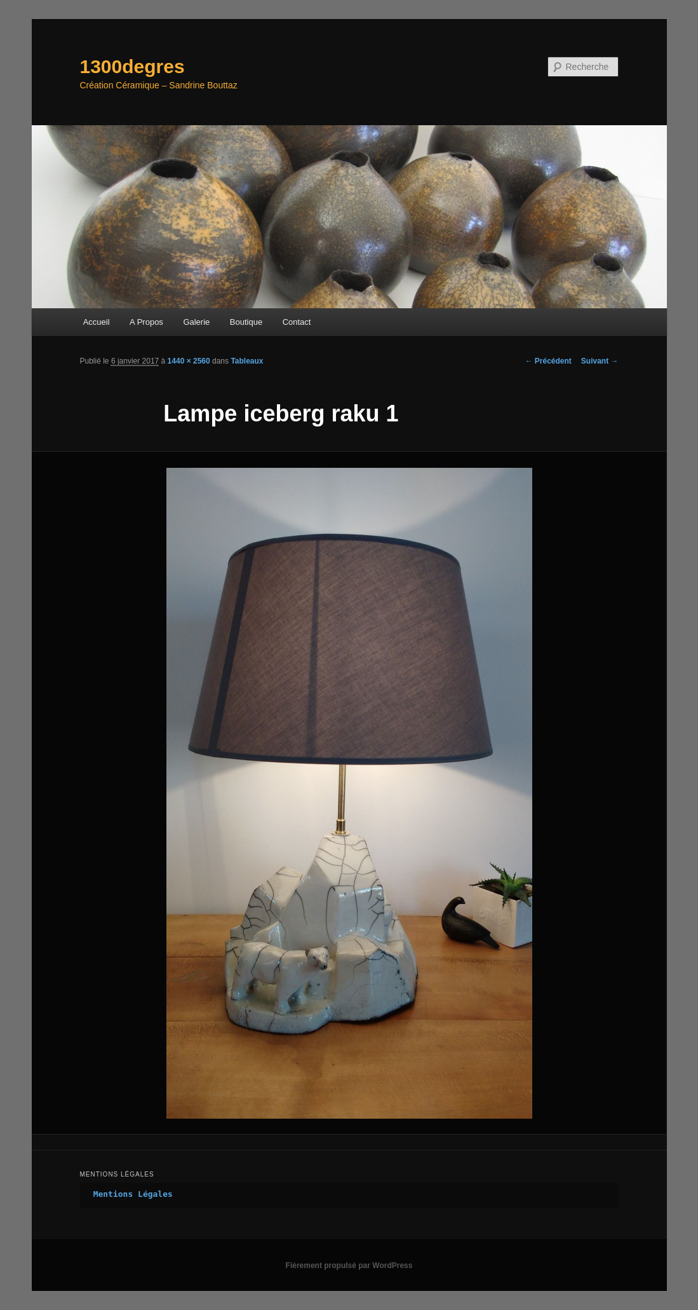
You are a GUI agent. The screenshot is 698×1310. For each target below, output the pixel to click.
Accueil (96, 322)
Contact (297, 322)
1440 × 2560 (189, 361)
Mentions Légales (133, 1194)
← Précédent (548, 361)
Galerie (196, 322)
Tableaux (247, 361)
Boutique (246, 322)
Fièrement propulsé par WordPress (349, 1265)
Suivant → (600, 361)
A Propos (146, 322)
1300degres (132, 66)
